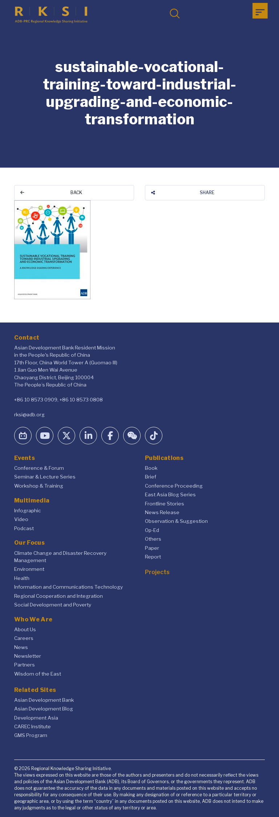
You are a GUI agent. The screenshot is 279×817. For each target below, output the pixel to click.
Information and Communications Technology (68, 587)
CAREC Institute (32, 726)
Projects (157, 572)
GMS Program (30, 735)
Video (21, 519)
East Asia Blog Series (170, 494)
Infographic (27, 510)
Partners (24, 665)
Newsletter (27, 656)
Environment (29, 569)
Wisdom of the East (37, 674)
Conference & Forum (39, 468)
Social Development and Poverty (52, 605)
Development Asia (36, 718)
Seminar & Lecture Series (45, 477)
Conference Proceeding (174, 486)
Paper (152, 548)
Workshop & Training (38, 486)
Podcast (24, 528)
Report (153, 557)
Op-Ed (152, 530)
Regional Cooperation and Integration (58, 596)
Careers (23, 638)
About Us (25, 629)
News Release (162, 512)
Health (21, 578)
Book (151, 468)
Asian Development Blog (43, 709)
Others (153, 539)
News (21, 647)
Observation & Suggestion (176, 521)
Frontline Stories (164, 503)
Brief (150, 477)
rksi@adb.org (29, 414)
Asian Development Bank (44, 700)
